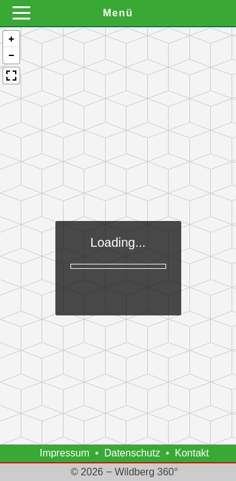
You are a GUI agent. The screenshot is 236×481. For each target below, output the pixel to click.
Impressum (64, 453)
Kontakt (192, 453)
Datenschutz (132, 453)
